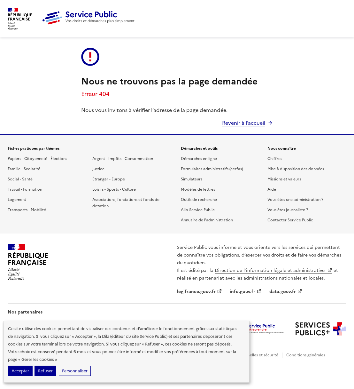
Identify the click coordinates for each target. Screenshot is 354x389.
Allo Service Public (198, 210)
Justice (98, 169)
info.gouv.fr (246, 291)
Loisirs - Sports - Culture (114, 189)
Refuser (45, 371)
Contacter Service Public (290, 220)
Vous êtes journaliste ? (287, 210)
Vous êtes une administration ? (295, 199)
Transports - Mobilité (27, 210)
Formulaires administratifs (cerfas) (212, 169)
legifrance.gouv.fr (199, 291)
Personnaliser (75, 371)
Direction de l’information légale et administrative (273, 270)
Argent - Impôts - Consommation (122, 159)
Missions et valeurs (284, 179)
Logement (17, 199)
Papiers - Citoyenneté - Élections (37, 159)
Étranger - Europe (108, 179)
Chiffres (274, 159)
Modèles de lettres (198, 189)
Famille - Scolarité (24, 169)
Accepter (20, 371)
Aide (271, 189)
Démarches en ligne (199, 159)
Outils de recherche (199, 199)
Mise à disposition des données (295, 169)
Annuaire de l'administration (207, 220)
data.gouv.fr (285, 291)
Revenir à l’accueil (243, 123)
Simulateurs (191, 179)
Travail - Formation (25, 189)
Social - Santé (20, 179)
